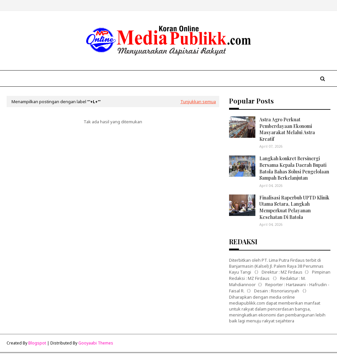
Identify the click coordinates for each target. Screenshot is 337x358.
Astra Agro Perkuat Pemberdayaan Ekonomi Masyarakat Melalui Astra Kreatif (287, 129)
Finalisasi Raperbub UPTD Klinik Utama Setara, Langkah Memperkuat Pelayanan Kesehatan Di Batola (294, 207)
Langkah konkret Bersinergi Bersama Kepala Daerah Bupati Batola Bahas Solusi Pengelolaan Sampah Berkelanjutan (294, 168)
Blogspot (37, 343)
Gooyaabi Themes (95, 343)
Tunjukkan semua (198, 101)
